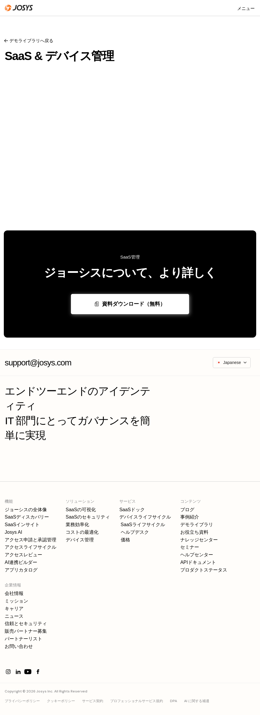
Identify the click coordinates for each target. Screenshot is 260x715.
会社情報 (14, 593)
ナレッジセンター (199, 539)
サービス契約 (92, 701)
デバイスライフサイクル (145, 516)
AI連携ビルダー (21, 562)
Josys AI (13, 532)
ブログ (187, 509)
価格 (124, 539)
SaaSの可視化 (81, 509)
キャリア (14, 608)
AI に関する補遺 (196, 701)
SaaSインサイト (22, 524)
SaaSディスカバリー (27, 516)
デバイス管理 (80, 539)
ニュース (14, 616)
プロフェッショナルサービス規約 (136, 701)
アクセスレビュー (23, 554)
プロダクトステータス (203, 569)
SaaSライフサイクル (142, 524)
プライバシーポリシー (22, 701)
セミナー (189, 547)
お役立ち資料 (194, 532)
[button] (246, 8)
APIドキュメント (198, 562)
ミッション (16, 600)
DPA (173, 701)
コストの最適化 (82, 532)
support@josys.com (38, 362)
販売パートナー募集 (26, 631)
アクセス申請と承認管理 (30, 539)
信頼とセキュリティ (26, 623)
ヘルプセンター (196, 554)
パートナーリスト (23, 638)
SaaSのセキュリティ (88, 516)
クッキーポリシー (61, 701)
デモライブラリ (196, 524)
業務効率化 (77, 524)
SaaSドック (132, 509)
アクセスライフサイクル (30, 547)
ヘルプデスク (134, 532)
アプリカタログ (21, 569)
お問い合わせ (19, 646)
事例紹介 (189, 516)
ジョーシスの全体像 (26, 509)
